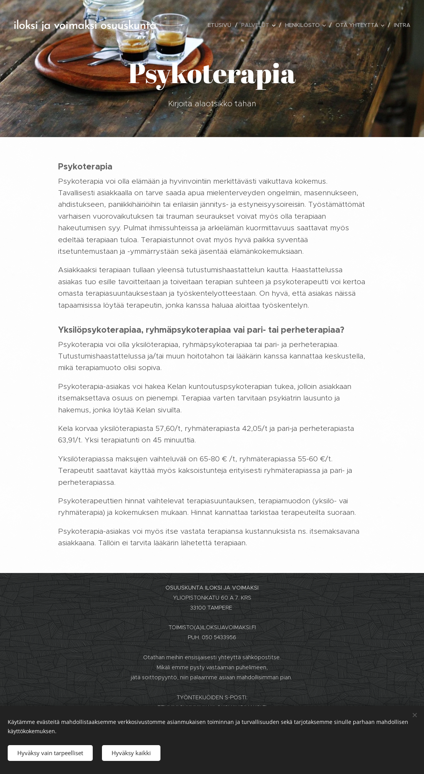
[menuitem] (221, 25)
